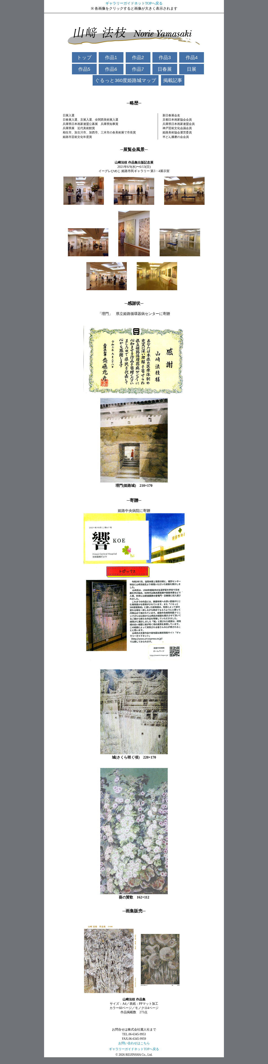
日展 (191, 69)
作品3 (165, 57)
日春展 (165, 69)
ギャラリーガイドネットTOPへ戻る (134, 3)
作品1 (111, 57)
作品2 (138, 57)
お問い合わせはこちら (134, 1043)
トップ (84, 57)
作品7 (138, 69)
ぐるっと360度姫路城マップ (125, 80)
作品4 (192, 57)
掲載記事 (172, 80)
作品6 (111, 69)
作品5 (84, 69)
